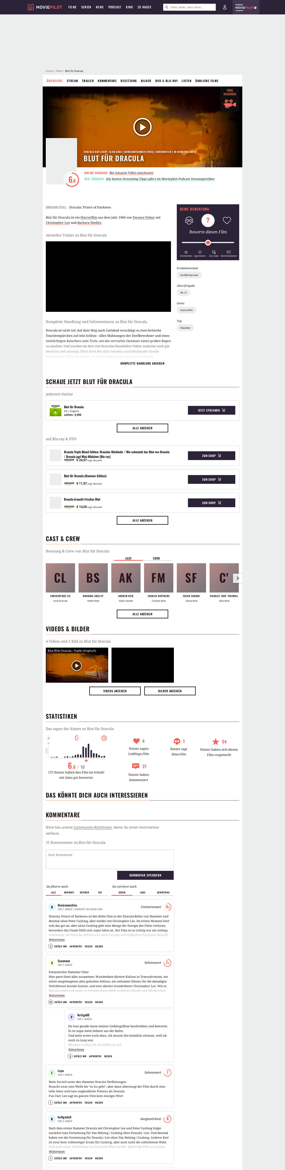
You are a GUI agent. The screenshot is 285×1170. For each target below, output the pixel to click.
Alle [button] (53, 892)
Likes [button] (142, 892)
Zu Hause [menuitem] (144, 7)
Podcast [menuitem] (114, 7)
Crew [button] (156, 558)
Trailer (88, 80)
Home (49, 71)
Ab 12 (183, 292)
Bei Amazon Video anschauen (131, 173)
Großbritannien (189, 275)
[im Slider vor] (237, 578)
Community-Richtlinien (93, 827)
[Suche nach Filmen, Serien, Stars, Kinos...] (189, 7)
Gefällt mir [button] (60, 946)
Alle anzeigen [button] (142, 428)
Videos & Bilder (67, 628)
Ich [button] (100, 892)
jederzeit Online (59, 394)
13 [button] (51, 1002)
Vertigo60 (83, 1015)
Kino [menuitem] (129, 7)
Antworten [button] (76, 946)
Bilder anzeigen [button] (170, 691)
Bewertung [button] (163, 892)
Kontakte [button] (69, 892)
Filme (59, 71)
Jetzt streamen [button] (211, 410)
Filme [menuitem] (72, 7)
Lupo (61, 1071)
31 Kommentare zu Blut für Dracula (75, 842)
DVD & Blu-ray (166, 80)
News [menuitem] (100, 7)
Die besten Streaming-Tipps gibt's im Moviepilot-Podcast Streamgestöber (160, 179)
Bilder (146, 80)
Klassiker (185, 328)
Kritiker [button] (84, 892)
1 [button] (50, 1112)
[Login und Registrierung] (225, 7)
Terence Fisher (144, 217)
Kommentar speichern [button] (145, 875)
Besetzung (129, 80)
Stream (72, 80)
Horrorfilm (186, 310)
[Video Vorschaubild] (77, 666)
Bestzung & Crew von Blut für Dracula (77, 551)
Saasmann (64, 961)
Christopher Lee (58, 222)
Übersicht (55, 80)
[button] (186, 253)
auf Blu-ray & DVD (61, 438)
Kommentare (107, 80)
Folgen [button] (88, 946)
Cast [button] (128, 558)
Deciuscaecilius (67, 905)
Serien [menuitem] (86, 7)
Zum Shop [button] (211, 455)
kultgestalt (64, 1126)
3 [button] (50, 946)
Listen (186, 80)
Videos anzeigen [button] (115, 691)
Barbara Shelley (89, 222)
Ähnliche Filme (207, 80)
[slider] (208, 243)
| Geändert (80, 909)
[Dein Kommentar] (110, 859)
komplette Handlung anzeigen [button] (142, 363)
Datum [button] (122, 892)
